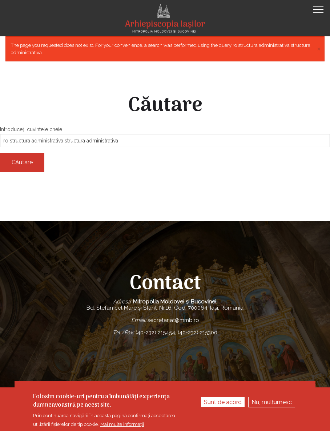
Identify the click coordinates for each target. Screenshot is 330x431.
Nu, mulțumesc (271, 402)
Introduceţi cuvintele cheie (31, 129)
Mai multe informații (122, 424)
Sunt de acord (223, 402)
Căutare (22, 162)
